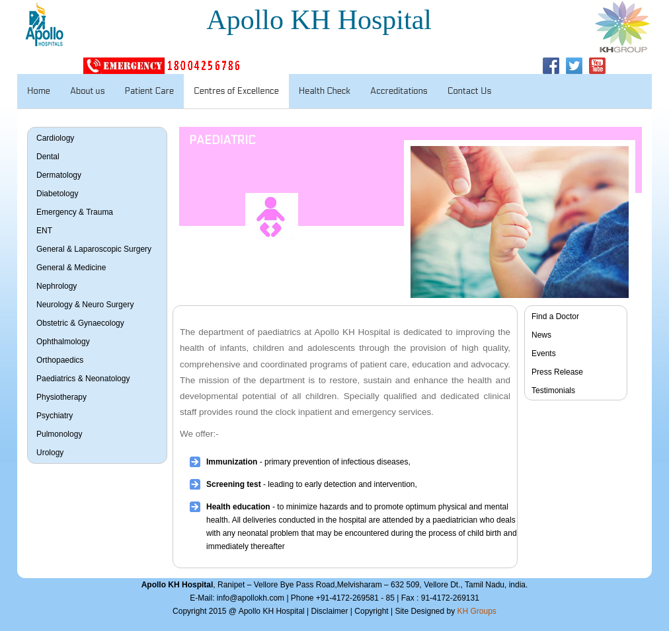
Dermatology (58, 175)
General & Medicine (71, 267)
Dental (47, 156)
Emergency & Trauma (74, 212)
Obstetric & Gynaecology (80, 323)
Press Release (557, 372)
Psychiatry (54, 415)
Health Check (324, 91)
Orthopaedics (59, 360)
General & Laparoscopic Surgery (93, 249)
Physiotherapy (61, 397)
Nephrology (56, 286)
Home (38, 91)
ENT (44, 230)
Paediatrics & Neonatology (83, 378)
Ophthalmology (63, 341)
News (541, 335)
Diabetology (57, 193)
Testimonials (553, 390)
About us (87, 91)
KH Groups (476, 611)
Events (543, 353)
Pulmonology (59, 434)
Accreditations (399, 91)
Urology (49, 452)
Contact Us (470, 91)
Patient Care (149, 91)
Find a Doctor (555, 316)
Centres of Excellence (236, 91)
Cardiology (55, 138)
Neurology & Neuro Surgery (85, 304)
